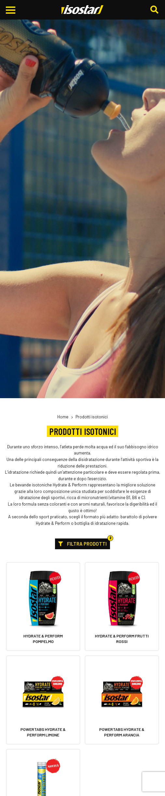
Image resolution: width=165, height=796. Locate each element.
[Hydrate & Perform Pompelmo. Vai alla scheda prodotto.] (43, 607)
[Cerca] (155, 10)
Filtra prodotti (84, 542)
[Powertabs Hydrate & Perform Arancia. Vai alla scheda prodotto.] (121, 700)
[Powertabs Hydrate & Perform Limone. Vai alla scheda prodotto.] (43, 700)
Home (62, 416)
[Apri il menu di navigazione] (10, 10)
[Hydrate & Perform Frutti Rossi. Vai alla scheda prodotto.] (121, 607)
